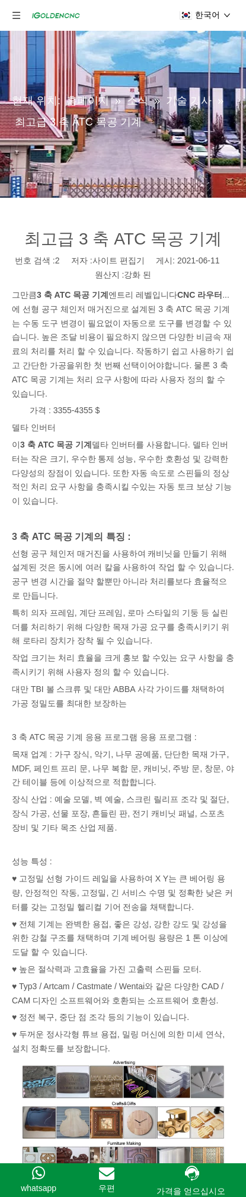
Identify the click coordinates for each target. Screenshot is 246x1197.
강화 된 (137, 274)
